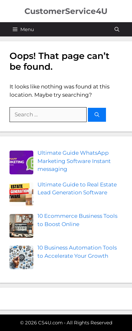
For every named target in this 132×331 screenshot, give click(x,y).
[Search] (97, 115)
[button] (117, 29)
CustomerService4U (66, 11)
